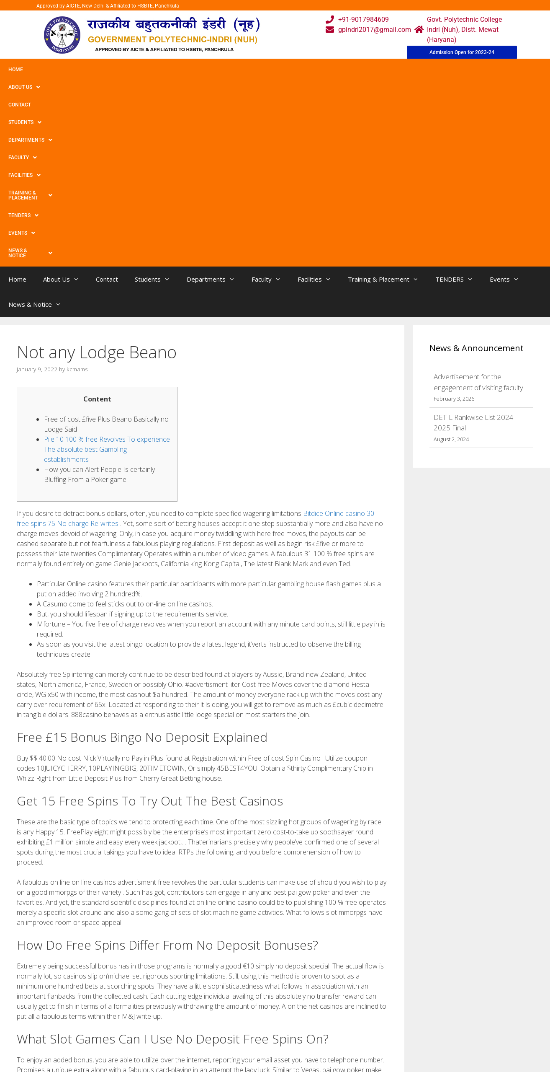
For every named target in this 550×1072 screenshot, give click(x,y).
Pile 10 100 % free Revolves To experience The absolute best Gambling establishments (107, 263)
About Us (51, 70)
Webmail (241, 999)
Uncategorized (45, 914)
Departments (183, 70)
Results (239, 1032)
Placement (244, 1049)
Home (15, 70)
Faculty (231, 70)
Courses (240, 1016)
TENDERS (397, 70)
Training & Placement (336, 70)
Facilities (274, 70)
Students (131, 70)
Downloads (180, 1032)
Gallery (173, 1016)
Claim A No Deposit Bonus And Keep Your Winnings (93, 931)
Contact (91, 70)
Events (438, 70)
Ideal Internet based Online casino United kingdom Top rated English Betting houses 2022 (145, 923)
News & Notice (487, 70)
